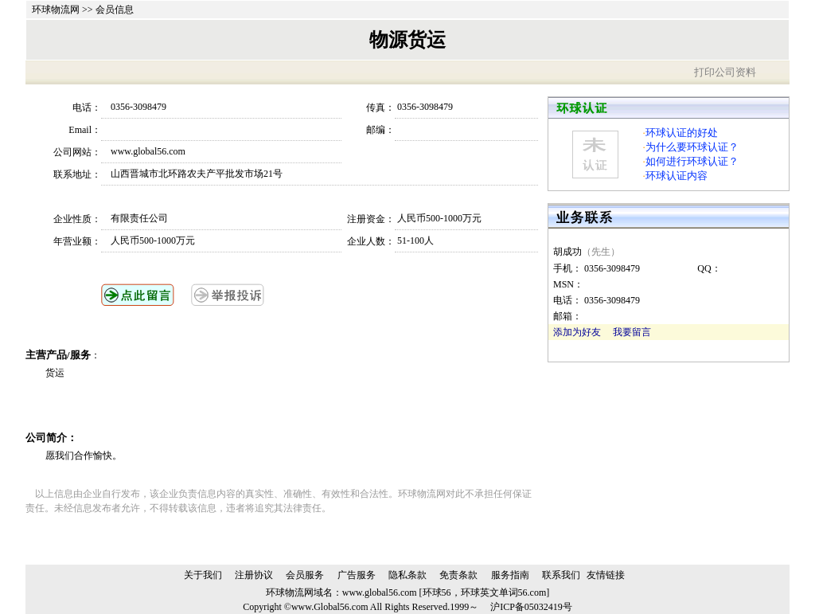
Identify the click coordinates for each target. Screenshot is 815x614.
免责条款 (458, 575)
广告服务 (356, 575)
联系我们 (561, 575)
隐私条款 (407, 575)
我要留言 (632, 332)
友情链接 (606, 575)
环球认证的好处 (681, 133)
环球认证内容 (676, 176)
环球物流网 (56, 9)
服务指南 (510, 575)
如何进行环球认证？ (692, 161)
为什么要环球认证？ (692, 147)
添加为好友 (577, 332)
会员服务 (305, 575)
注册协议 (254, 575)
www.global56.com (379, 592)
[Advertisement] (231, 405)
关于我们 (203, 575)
